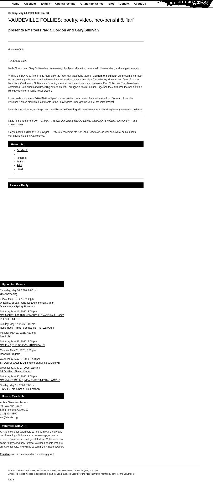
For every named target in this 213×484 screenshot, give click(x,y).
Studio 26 (5, 336)
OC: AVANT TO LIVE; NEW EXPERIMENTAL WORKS (30, 380)
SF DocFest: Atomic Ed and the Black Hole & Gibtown (30, 362)
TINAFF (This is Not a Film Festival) (20, 389)
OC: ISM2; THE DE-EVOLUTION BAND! (22, 345)
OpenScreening (65, 3)
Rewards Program (10, 354)
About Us (140, 3)
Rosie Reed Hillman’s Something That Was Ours (27, 327)
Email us (5, 454)
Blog (111, 3)
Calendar (30, 3)
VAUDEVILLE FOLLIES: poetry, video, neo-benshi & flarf (71, 20)
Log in (11, 479)
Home (15, 3)
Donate (124, 3)
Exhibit (45, 3)
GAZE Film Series (92, 3)
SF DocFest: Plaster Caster (15, 371)
